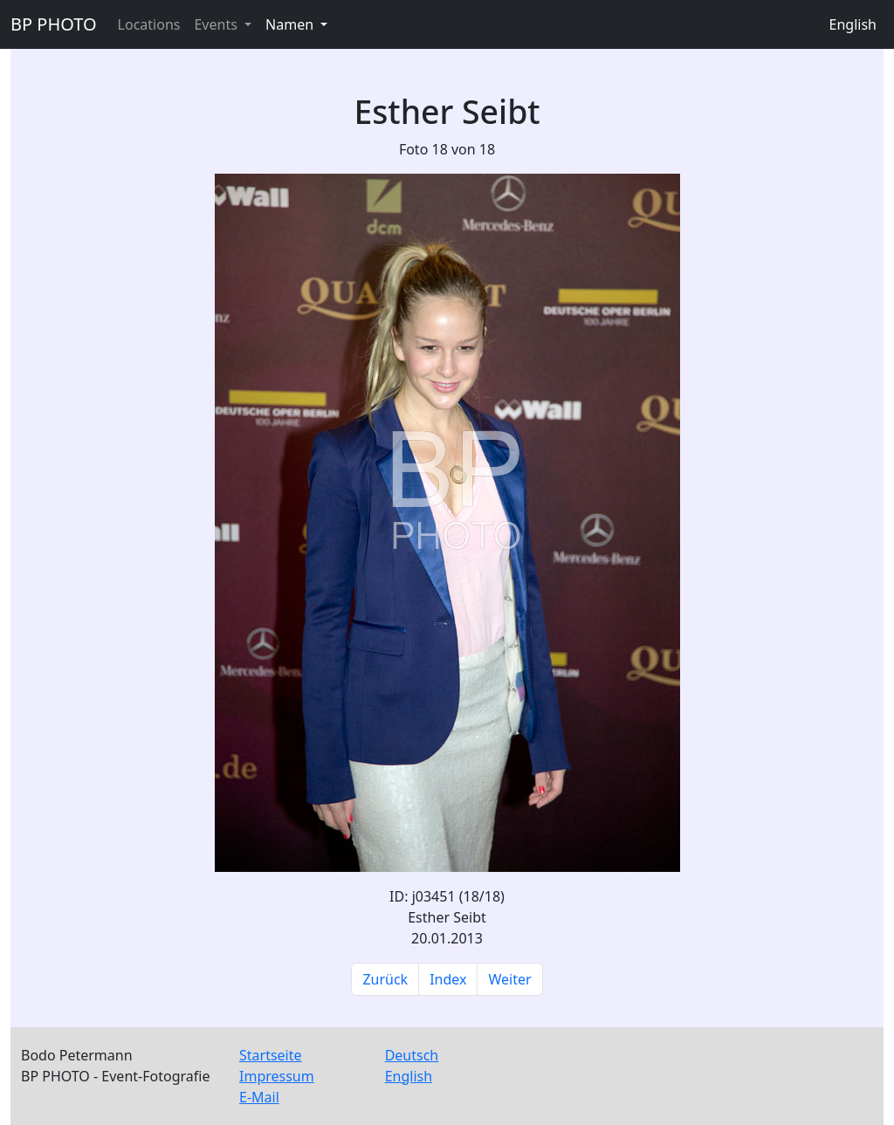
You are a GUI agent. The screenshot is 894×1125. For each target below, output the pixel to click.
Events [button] (217, 24)
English (853, 24)
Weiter (509, 979)
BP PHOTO (53, 24)
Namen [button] (291, 24)
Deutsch (412, 1055)
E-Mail (259, 1097)
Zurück (385, 979)
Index (448, 979)
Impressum (276, 1076)
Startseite (270, 1055)
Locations (149, 24)
